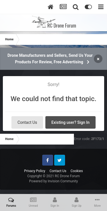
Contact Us (27, 122)
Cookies (76, 171)
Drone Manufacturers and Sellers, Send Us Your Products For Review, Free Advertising (49, 58)
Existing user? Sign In (70, 122)
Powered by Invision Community (53, 181)
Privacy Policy (34, 171)
